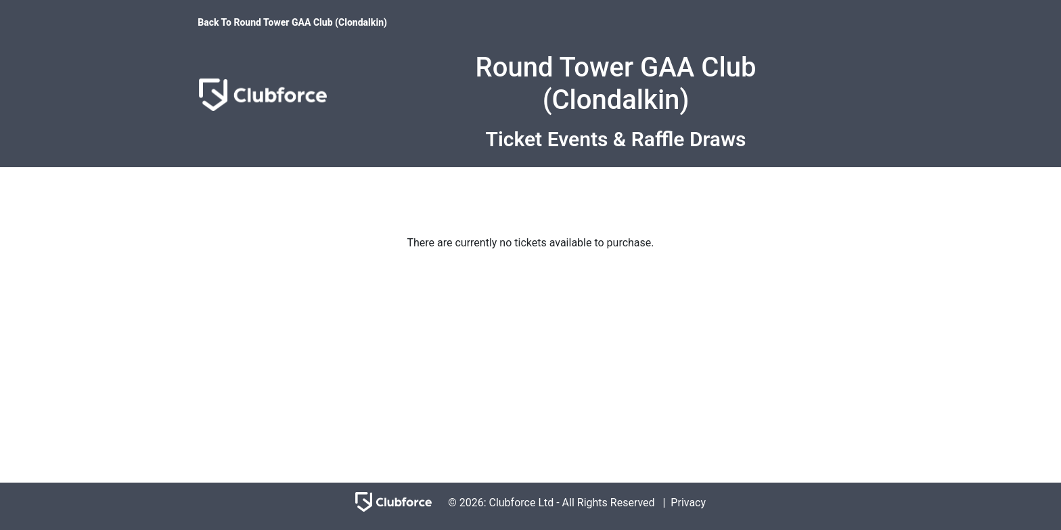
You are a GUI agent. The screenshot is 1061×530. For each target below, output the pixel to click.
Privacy (688, 502)
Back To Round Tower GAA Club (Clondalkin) (292, 22)
